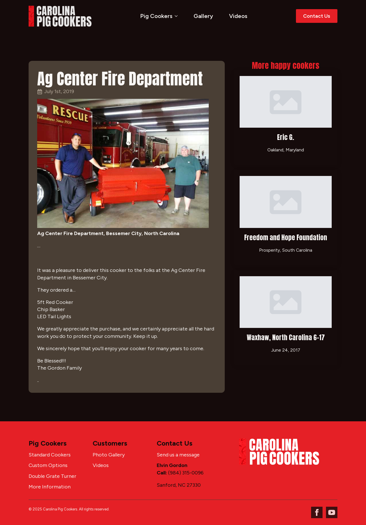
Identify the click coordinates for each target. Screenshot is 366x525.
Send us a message (178, 455)
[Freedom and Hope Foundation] (286, 202)
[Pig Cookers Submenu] (177, 16)
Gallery (203, 16)
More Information (50, 487)
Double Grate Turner (52, 476)
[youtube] (331, 512)
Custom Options (48, 465)
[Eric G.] (286, 102)
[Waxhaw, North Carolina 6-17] (286, 302)
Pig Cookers (156, 16)
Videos (238, 16)
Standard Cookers (50, 455)
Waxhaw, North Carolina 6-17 (286, 337)
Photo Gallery (109, 455)
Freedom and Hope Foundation (285, 237)
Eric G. (285, 137)
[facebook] (317, 512)
